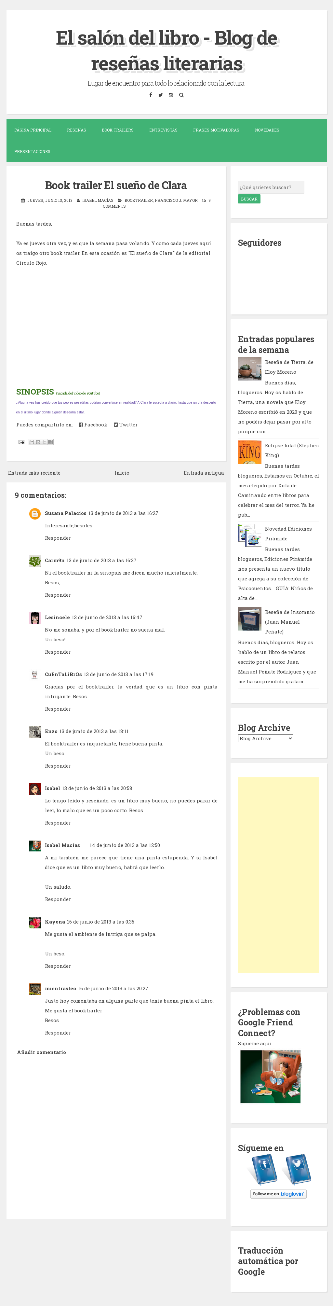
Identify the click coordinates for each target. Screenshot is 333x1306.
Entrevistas (163, 129)
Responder (58, 537)
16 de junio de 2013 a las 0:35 (100, 921)
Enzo (51, 730)
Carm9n (55, 559)
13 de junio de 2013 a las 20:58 (97, 787)
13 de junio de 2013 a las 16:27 (123, 512)
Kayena (55, 921)
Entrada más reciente (34, 472)
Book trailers (118, 129)
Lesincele (57, 616)
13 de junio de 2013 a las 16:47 (107, 616)
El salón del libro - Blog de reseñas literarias (166, 49)
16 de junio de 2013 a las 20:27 (113, 987)
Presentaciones (32, 151)
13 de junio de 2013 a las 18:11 (94, 730)
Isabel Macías (62, 844)
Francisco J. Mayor (176, 199)
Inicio (121, 472)
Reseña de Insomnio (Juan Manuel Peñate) (290, 621)
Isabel (52, 787)
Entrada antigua (204, 472)
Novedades (267, 129)
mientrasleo (60, 987)
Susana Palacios (66, 512)
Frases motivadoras (216, 129)
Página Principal (32, 129)
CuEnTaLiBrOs (63, 673)
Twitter (126, 424)
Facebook (93, 424)
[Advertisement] (279, 874)
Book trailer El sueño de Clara (116, 184)
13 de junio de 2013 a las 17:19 (118, 673)
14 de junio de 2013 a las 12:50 (125, 844)
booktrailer (139, 199)
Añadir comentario (41, 1051)
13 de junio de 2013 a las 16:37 (102, 559)
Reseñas (76, 129)
